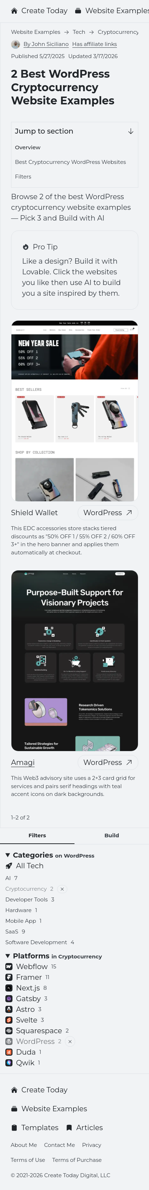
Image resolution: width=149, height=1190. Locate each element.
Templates (34, 1127)
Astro (23, 1009)
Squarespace (37, 1030)
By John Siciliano (46, 44)
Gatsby (26, 998)
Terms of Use (28, 1160)
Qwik (22, 1063)
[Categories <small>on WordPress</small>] (74, 855)
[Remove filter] (62, 889)
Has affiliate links (94, 44)
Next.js (26, 988)
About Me (24, 1145)
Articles (84, 1127)
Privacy (91, 1145)
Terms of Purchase (77, 1160)
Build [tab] (111, 835)
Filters (23, 176)
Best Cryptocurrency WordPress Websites (70, 162)
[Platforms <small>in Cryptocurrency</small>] (74, 956)
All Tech (24, 866)
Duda (23, 1052)
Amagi (23, 762)
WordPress (108, 512)
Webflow (30, 966)
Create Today (39, 10)
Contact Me (59, 1145)
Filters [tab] (37, 835)
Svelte (24, 1020)
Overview (27, 147)
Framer (27, 977)
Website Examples (49, 1108)
